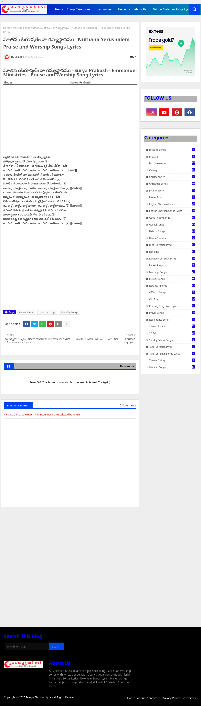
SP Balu (172, 333)
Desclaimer (189, 698)
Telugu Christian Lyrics (39, 697)
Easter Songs (172, 197)
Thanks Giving (172, 360)
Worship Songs (21, 27)
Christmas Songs (172, 183)
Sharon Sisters (172, 326)
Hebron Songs (172, 231)
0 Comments (128, 405)
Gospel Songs (172, 224)
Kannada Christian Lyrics (172, 258)
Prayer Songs (172, 312)
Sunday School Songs (172, 340)
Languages (104, 9)
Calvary (172, 170)
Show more (127, 366)
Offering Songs (172, 292)
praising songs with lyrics (172, 306)
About (141, 698)
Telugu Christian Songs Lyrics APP (175, 9)
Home (59, 9)
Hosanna (172, 251)
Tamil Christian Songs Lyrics (172, 353)
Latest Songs (26, 312)
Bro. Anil (172, 156)
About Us (140, 9)
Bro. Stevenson (172, 163)
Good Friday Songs (172, 217)
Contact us (154, 698)
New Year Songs (172, 285)
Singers (123, 9)
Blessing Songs (172, 149)
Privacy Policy (171, 698)
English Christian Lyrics (172, 204)
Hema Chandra (172, 238)
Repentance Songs (172, 319)
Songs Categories (78, 9)
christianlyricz (172, 177)
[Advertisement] (70, 539)
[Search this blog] (27, 646)
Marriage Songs (172, 272)
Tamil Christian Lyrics (172, 346)
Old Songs (172, 299)
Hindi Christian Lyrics (172, 245)
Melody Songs (47, 312)
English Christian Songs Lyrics (172, 211)
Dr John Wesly (172, 190)
